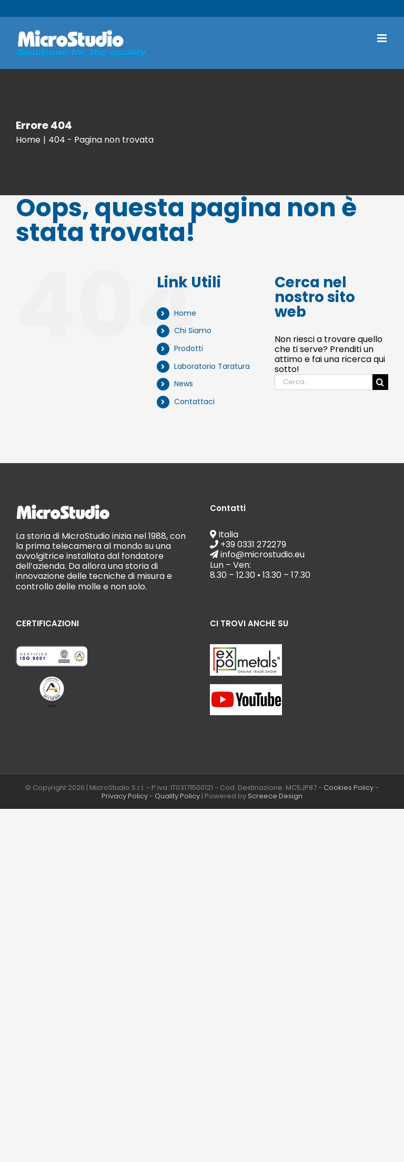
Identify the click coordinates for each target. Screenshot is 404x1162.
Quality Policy (177, 796)
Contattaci (194, 401)
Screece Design (275, 796)
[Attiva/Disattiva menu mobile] (382, 38)
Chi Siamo (192, 330)
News (183, 383)
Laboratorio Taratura (212, 366)
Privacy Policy (125, 796)
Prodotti (188, 348)
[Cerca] (380, 382)
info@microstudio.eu (240, 8)
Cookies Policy (348, 788)
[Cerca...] (323, 382)
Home (185, 313)
